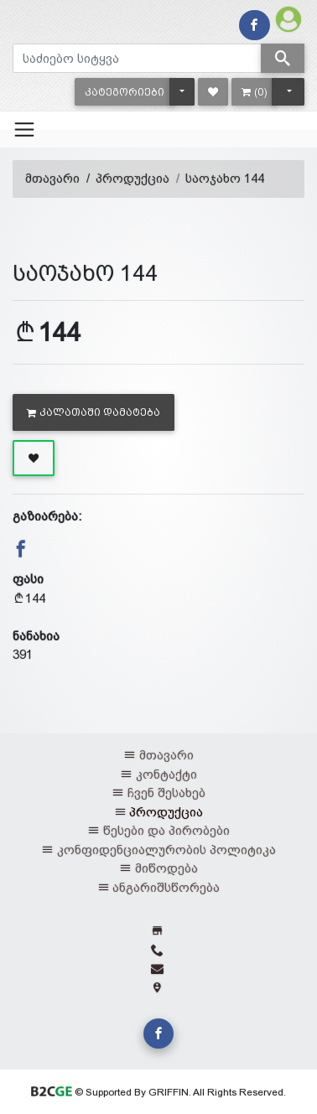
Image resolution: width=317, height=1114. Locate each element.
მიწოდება (166, 868)
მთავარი (52, 178)
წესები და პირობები (166, 830)
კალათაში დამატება (93, 412)
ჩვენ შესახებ (166, 792)
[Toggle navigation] (24, 129)
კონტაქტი (166, 774)
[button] (124, 92)
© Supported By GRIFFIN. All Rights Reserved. (158, 1092)
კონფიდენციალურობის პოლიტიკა (166, 849)
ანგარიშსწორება (166, 887)
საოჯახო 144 (224, 178)
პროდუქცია (132, 178)
